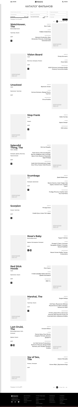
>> (66, 21)
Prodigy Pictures (54, 192)
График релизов (26, 397)
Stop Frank (33, 115)
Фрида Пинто (46, 92)
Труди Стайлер (63, 238)
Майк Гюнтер (63, 117)
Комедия (35, 60)
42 (34, 343)
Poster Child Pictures (44, 165)
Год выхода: (19, 16)
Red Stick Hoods (16, 267)
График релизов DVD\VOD (40, 399)
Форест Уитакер (62, 245)
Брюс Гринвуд (62, 305)
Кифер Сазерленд (45, 31)
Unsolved (15, 84)
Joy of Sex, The (33, 358)
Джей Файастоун (62, 177)
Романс (40, 60)
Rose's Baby (34, 236)
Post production (52, 400)
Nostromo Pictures (36, 344)
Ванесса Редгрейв (44, 156)
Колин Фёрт (53, 364)
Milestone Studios (62, 316)
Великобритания (15, 28)
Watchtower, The (18, 25)
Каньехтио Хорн (63, 307)
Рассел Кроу (39, 334)
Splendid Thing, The (16, 146)
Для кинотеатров (27, 395)
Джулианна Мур (63, 364)
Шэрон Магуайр (63, 359)
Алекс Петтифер (45, 213)
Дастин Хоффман (36, 154)
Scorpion (15, 205)
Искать (65, 19)
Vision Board (34, 54)
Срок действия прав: (39, 16)
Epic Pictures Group (59, 314)
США (28, 56)
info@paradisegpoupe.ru (15, 399)
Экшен (17, 32)
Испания (12, 333)
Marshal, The (34, 296)
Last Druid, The (16, 327)
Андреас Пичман (40, 336)
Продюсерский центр (63, 399)
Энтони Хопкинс (36, 92)
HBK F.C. (48, 281)
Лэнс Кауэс (47, 268)
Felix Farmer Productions (42, 343)
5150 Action (64, 128)
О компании (62, 395)
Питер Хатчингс (63, 56)
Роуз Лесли (46, 334)
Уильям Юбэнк (46, 328)
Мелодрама (34, 242)
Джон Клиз (35, 156)
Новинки (37, 397)
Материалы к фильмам (28, 400)
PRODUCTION (51, 399)
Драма (17, 153)
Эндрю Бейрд (63, 298)
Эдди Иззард (47, 157)
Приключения (14, 155)
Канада (16, 149)
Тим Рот (48, 94)
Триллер (12, 32)
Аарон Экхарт (63, 122)
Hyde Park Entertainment (39, 163)
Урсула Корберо (63, 247)
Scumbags (33, 175)
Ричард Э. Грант (57, 243)
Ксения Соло (58, 184)
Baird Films (57, 313)
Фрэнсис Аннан (46, 86)
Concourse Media (62, 69)
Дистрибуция (62, 397)
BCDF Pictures (52, 67)
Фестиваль (61, 400)
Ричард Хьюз (47, 207)
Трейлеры (25, 399)
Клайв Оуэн (36, 213)
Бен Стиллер (46, 154)
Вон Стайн (47, 26)
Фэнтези (29, 60)
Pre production (51, 397)
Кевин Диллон (45, 273)
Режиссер (49, 24)
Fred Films (64, 193)
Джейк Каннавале (45, 275)
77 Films (51, 313)
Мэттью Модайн (46, 147)
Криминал (13, 91)
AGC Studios (41, 346)
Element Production (41, 37)
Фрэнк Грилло (52, 183)
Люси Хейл (64, 62)
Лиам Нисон (36, 152)
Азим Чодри (61, 183)
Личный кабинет (62, 403)
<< (53, 21)
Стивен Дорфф (36, 273)
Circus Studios (46, 99)
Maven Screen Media (56, 252)
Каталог (37, 400)
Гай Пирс (52, 304)
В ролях (49, 29)
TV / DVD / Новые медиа (40, 395)
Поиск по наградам (39, 403)
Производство (52, 395)
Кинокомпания (48, 35)
